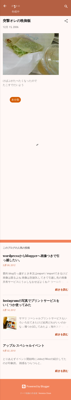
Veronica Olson (44, 393)
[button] (66, 21)
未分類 (15, 99)
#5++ (15, 6)
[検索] (66, 7)
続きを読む (61, 289)
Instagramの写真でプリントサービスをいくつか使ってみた (31, 303)
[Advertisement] (35, 210)
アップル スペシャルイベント (23, 345)
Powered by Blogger (35, 386)
